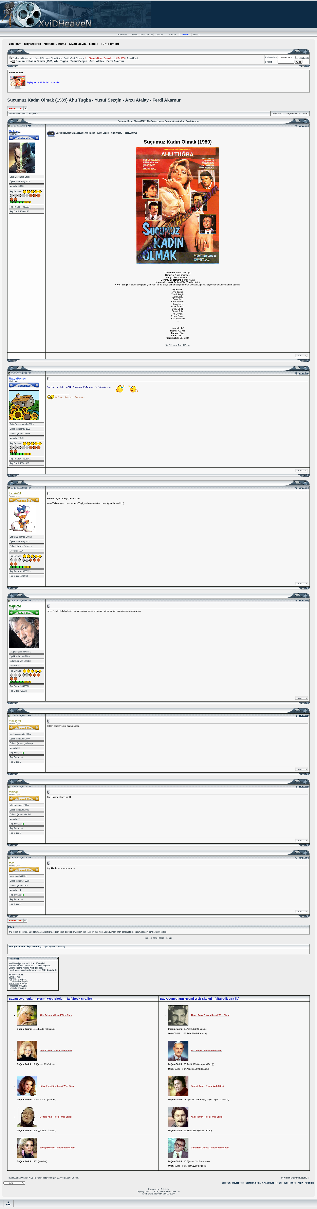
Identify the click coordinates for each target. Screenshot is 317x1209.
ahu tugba (13, 932)
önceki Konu (151, 938)
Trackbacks (14, 984)
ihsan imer (116, 932)
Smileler (12, 977)
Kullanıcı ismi (271, 57)
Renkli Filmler (133, 58)
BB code (13, 975)
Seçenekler (291, 113)
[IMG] (11, 979)
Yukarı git (309, 1183)
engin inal (93, 932)
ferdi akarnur (104, 932)
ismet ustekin (127, 932)
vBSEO (166, 1194)
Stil (304, 113)
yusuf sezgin (161, 932)
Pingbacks (13, 986)
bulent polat (59, 932)
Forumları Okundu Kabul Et (294, 1178)
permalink (303, 126)
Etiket (11, 927)
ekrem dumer (82, 932)
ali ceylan (23, 932)
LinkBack (276, 113)
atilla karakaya (45, 932)
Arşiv (300, 1183)
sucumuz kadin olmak (144, 932)
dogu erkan (70, 932)
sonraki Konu (165, 938)
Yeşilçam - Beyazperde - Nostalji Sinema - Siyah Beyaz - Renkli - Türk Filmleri (47, 58)
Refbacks (13, 988)
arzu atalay (33, 932)
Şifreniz (268, 62)
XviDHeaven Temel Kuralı (177, 345)
